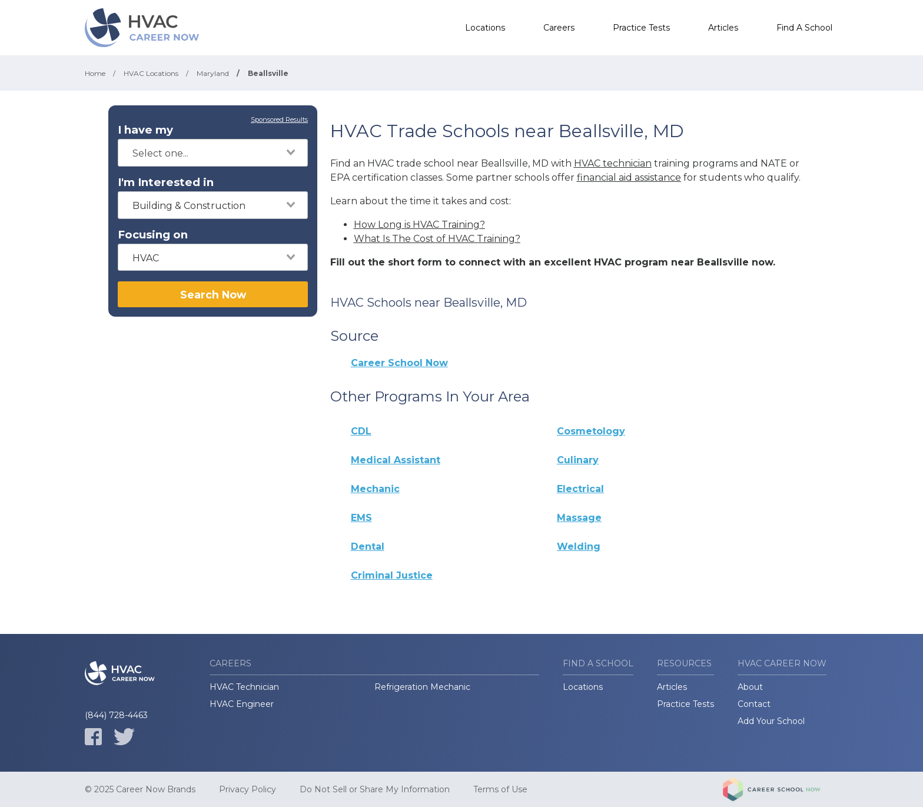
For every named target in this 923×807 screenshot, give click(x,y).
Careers (559, 27)
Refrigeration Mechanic (422, 687)
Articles (723, 27)
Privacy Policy (247, 789)
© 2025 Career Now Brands (140, 789)
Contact (754, 704)
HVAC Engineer (242, 704)
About (750, 687)
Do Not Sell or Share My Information (375, 789)
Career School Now (399, 362)
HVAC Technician (244, 687)
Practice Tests (641, 27)
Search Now (213, 294)
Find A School (804, 27)
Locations (485, 27)
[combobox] (212, 153)
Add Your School (771, 721)
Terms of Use (500, 789)
